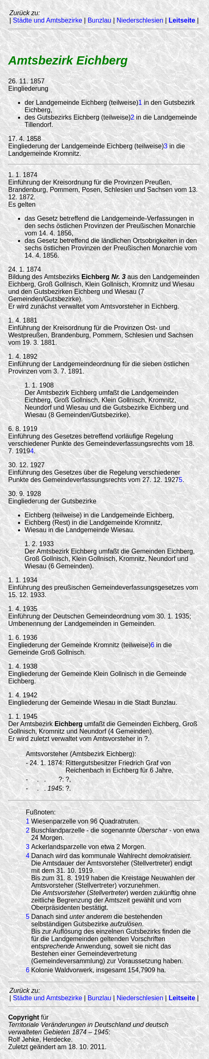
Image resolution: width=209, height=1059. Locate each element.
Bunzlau (99, 20)
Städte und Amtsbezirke (47, 20)
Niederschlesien (140, 20)
